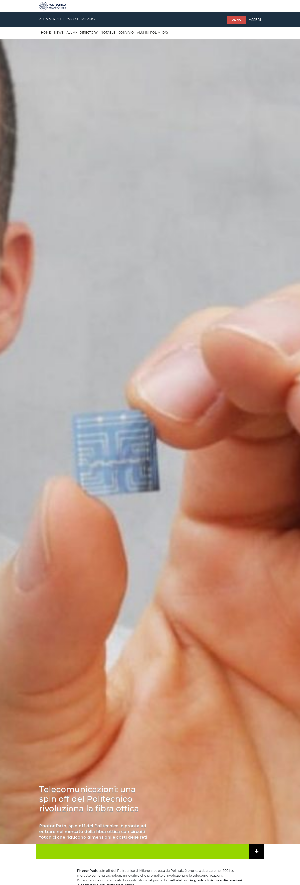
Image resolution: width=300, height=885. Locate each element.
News (58, 32)
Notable (108, 32)
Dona (236, 20)
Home (46, 32)
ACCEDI (255, 20)
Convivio (126, 32)
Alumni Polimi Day (152, 32)
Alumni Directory (82, 32)
